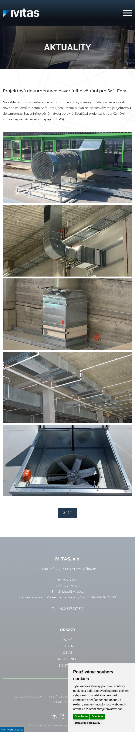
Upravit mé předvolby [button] (87, 722)
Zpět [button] (67, 513)
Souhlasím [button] (81, 716)
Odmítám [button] (97, 716)
